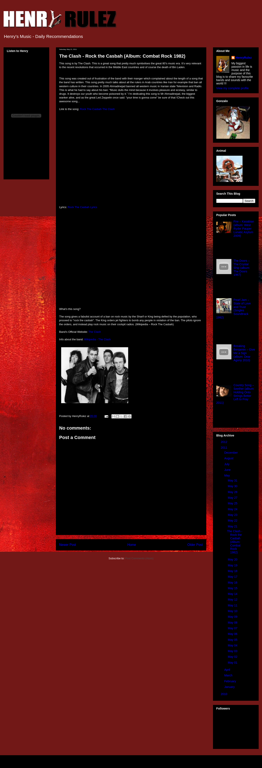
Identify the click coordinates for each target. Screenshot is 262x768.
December (231, 452)
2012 (224, 442)
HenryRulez (244, 57)
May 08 (233, 622)
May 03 (233, 651)
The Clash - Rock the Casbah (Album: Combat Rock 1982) (234, 542)
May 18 (233, 571)
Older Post (195, 545)
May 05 (233, 639)
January (230, 687)
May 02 (233, 656)
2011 (224, 447)
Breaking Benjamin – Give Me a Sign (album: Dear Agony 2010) (244, 353)
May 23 (233, 515)
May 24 (233, 509)
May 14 (233, 594)
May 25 (233, 503)
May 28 (233, 492)
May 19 (233, 565)
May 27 (233, 497)
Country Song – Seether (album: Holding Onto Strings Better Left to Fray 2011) (235, 393)
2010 (224, 694)
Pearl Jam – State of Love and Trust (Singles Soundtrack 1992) (233, 308)
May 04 (233, 645)
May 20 (233, 559)
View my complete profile (232, 88)
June (227, 469)
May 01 (233, 662)
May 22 (233, 520)
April (227, 669)
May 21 (233, 526)
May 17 (233, 576)
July (227, 464)
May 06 (233, 634)
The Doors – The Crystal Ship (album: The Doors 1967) (242, 267)
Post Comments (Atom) (139, 558)
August (229, 458)
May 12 (233, 599)
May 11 (233, 605)
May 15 (233, 588)
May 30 (233, 486)
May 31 (233, 480)
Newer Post (67, 545)
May (227, 475)
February (230, 681)
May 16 (233, 582)
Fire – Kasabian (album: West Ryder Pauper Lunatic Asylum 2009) (244, 228)
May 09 (233, 616)
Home (131, 545)
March (228, 675)
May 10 (233, 611)
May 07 (233, 628)
